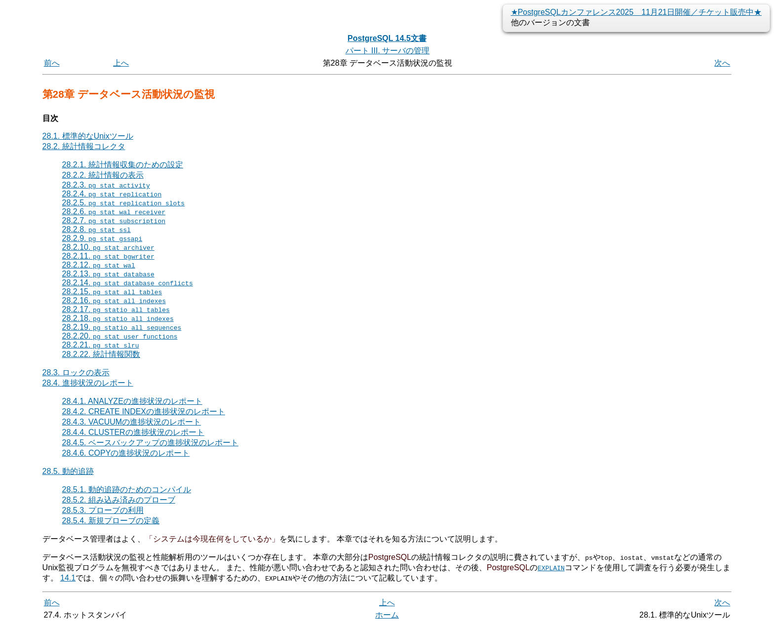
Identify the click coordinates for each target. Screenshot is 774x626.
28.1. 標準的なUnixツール (87, 136)
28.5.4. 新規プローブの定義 (110, 520)
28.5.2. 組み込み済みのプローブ (118, 500)
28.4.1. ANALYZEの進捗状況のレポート (132, 401)
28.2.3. (106, 185)
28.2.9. (102, 238)
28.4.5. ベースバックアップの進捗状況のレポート (150, 442)
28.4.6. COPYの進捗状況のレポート (126, 453)
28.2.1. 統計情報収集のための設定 (122, 164)
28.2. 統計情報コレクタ (83, 146)
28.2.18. (118, 318)
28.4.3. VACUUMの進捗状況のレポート (131, 422)
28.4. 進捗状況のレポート (87, 383)
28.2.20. (120, 336)
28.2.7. (113, 220)
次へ (722, 63)
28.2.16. (114, 300)
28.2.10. (108, 247)
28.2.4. (112, 194)
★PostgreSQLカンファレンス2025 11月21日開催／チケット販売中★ (636, 12)
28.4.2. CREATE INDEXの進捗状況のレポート (143, 411)
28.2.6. (113, 211)
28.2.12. (98, 265)
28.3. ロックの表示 (76, 372)
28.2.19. (122, 327)
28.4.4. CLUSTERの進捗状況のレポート (133, 432)
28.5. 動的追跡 (68, 471)
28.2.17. (116, 309)
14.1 (68, 578)
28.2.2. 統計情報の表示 (103, 175)
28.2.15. (112, 291)
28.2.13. (108, 274)
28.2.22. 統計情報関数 (101, 354)
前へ (52, 63)
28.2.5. (123, 202)
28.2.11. (108, 256)
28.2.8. (96, 229)
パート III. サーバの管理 (388, 50)
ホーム (387, 615)
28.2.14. (127, 282)
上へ (121, 63)
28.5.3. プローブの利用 (103, 510)
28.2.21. (100, 345)
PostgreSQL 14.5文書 (387, 38)
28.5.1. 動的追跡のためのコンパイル (126, 489)
